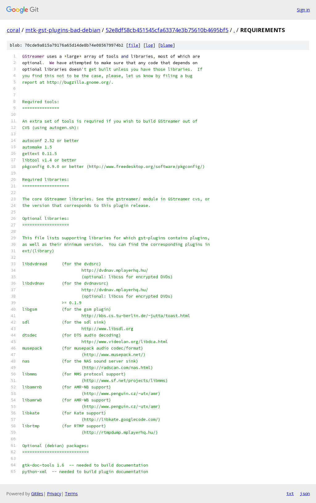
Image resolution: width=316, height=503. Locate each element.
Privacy (54, 494)
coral (13, 30)
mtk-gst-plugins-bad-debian (62, 30)
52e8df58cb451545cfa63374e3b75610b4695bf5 (167, 30)
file (133, 45)
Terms (71, 494)
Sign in (303, 10)
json (305, 493)
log (149, 45)
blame (166, 45)
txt (290, 493)
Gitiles (37, 494)
